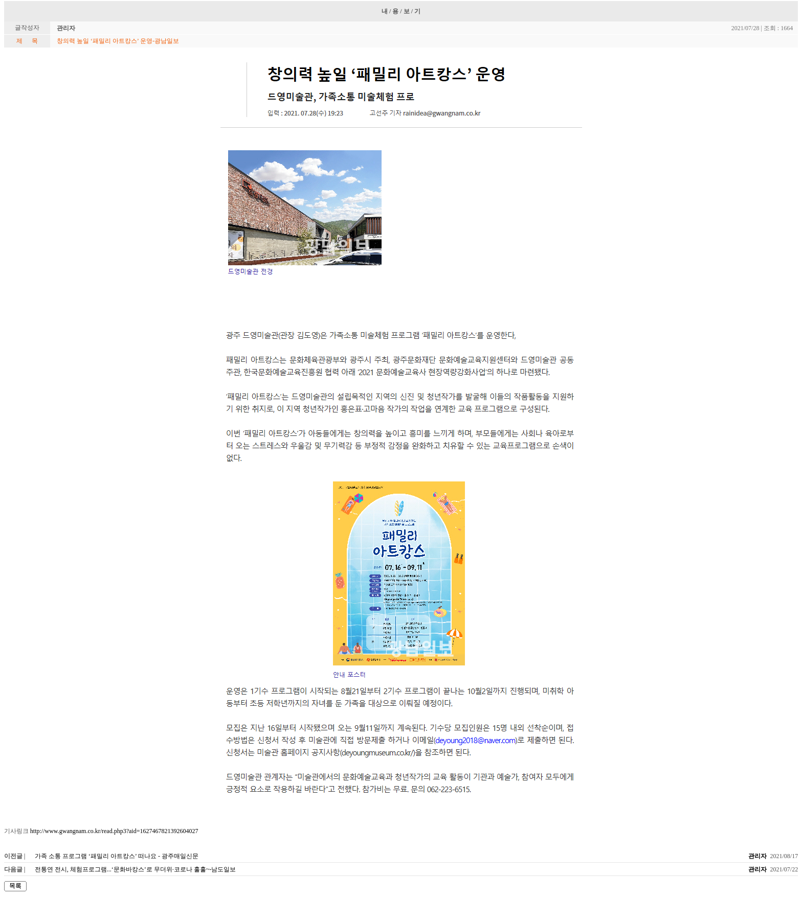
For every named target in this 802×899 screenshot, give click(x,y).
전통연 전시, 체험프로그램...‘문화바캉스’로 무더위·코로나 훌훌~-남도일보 (135, 869)
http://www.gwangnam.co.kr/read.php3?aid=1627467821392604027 (114, 831)
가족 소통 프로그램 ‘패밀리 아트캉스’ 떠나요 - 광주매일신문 (116, 856)
